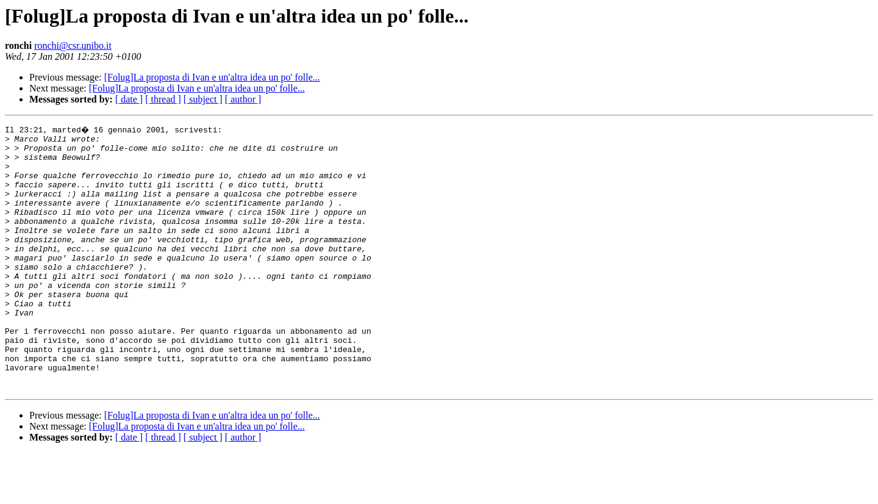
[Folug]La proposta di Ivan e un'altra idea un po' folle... (212, 77)
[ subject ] (203, 99)
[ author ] (243, 99)
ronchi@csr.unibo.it (73, 45)
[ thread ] (163, 99)
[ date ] (129, 99)
